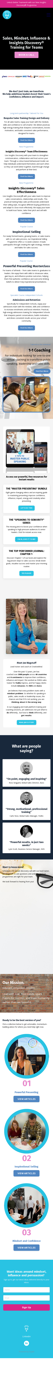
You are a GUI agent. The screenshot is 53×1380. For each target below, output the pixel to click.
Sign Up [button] (26, 1307)
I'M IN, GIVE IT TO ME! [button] (26, 539)
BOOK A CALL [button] (26, 54)
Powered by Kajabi (26, 1351)
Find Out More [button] (26, 140)
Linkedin (26, 1336)
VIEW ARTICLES (26, 1099)
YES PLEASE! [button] (26, 573)
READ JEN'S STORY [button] (26, 722)
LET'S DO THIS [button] (26, 508)
